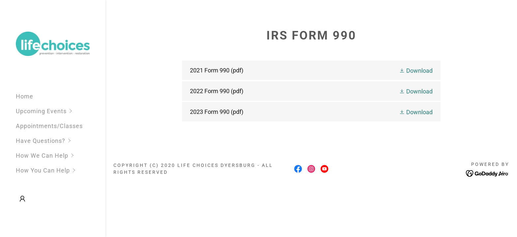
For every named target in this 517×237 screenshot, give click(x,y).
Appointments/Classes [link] (49, 125)
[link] (53, 43)
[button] (61, 111)
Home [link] (24, 96)
